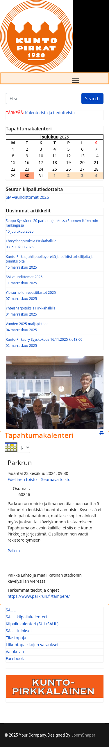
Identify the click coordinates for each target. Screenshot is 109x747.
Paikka (14, 550)
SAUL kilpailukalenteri (26, 617)
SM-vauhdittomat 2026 (27, 197)
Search (92, 98)
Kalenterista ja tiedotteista (50, 112)
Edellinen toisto (22, 479)
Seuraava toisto (56, 479)
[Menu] (75, 80)
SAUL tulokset (19, 630)
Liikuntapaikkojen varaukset (32, 644)
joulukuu (49, 137)
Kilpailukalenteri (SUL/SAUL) (32, 623)
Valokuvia (15, 651)
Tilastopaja (16, 637)
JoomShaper (83, 735)
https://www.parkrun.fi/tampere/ (39, 596)
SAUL (11, 610)
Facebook (15, 658)
